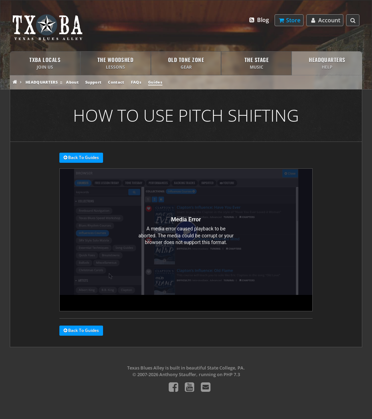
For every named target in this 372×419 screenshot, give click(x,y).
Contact (116, 82)
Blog (258, 19)
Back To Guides (81, 158)
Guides (155, 82)
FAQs (136, 82)
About (72, 82)
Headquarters (41, 82)
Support (93, 82)
